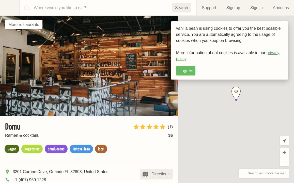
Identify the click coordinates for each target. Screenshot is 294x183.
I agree (185, 71)
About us (281, 8)
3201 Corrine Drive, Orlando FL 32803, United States (61, 172)
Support (209, 8)
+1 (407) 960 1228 (29, 180)
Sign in (256, 8)
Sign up (233, 8)
